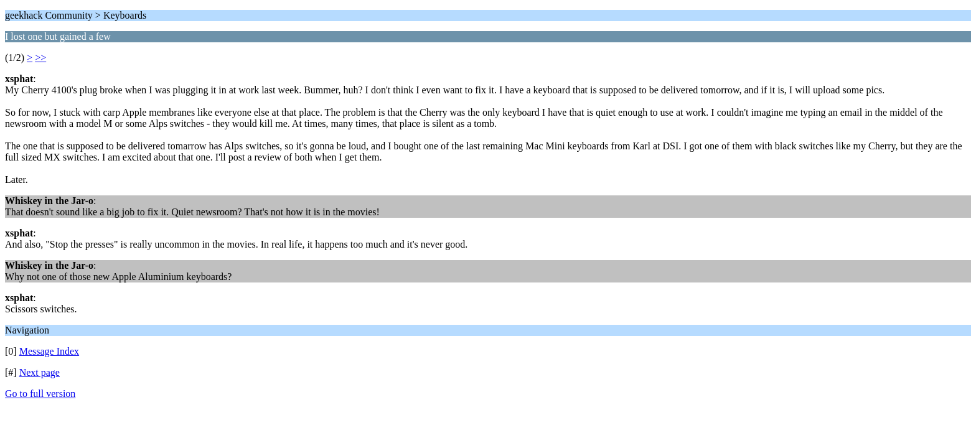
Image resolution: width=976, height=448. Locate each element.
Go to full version (40, 393)
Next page (39, 372)
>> (40, 57)
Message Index (49, 351)
